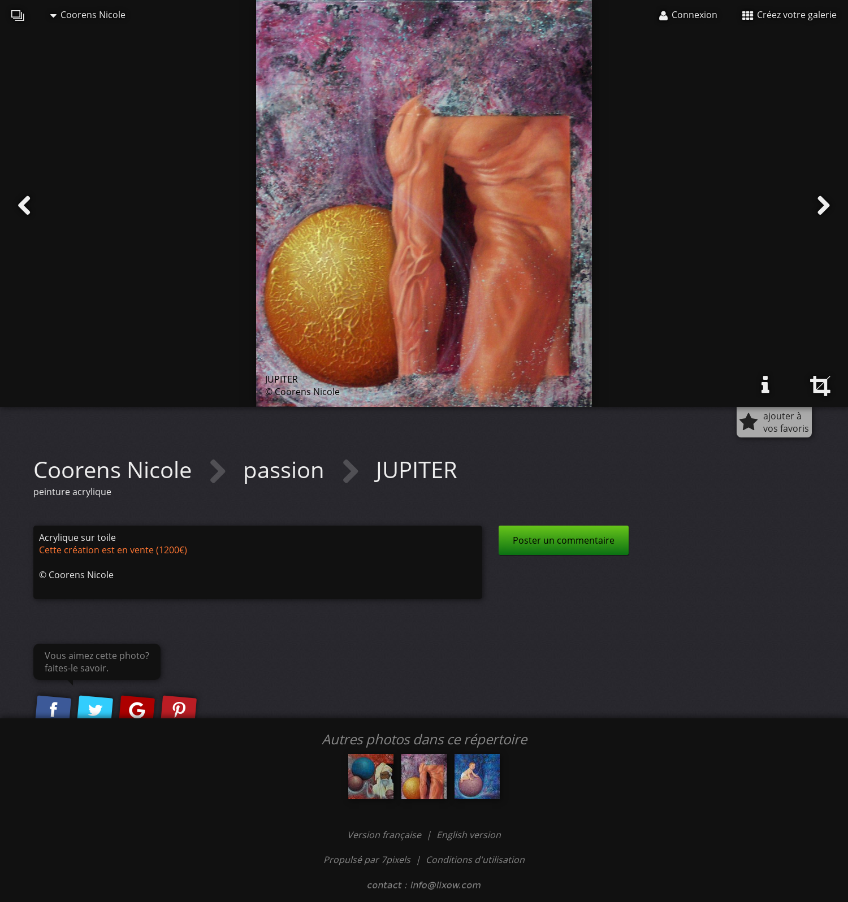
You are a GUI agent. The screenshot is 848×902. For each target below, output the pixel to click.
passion (286, 469)
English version (468, 835)
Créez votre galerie (789, 14)
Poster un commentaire (564, 540)
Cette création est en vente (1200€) (113, 550)
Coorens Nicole (88, 14)
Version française (385, 835)
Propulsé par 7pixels (366, 859)
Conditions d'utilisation (475, 859)
